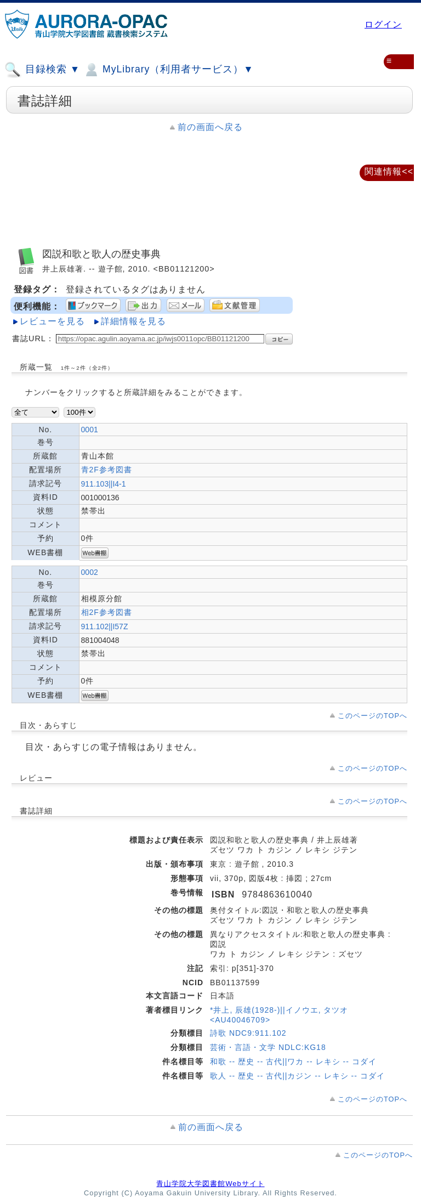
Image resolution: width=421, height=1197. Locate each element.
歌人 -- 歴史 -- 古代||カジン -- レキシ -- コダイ (297, 1075)
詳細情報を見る (133, 321)
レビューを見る (52, 321)
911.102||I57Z (104, 626)
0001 (89, 429)
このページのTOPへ (372, 716)
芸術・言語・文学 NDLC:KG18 (268, 1047)
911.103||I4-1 (103, 483)
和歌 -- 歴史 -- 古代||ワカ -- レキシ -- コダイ (293, 1061)
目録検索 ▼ (42, 69)
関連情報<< (389, 171)
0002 (89, 572)
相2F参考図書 (106, 612)
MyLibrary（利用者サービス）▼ (168, 69)
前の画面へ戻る (210, 127)
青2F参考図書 (106, 469)
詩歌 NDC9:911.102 (248, 1033)
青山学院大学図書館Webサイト (210, 1183)
